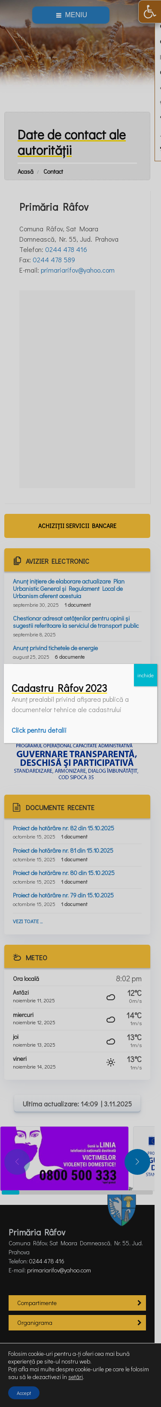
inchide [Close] (145, 675)
